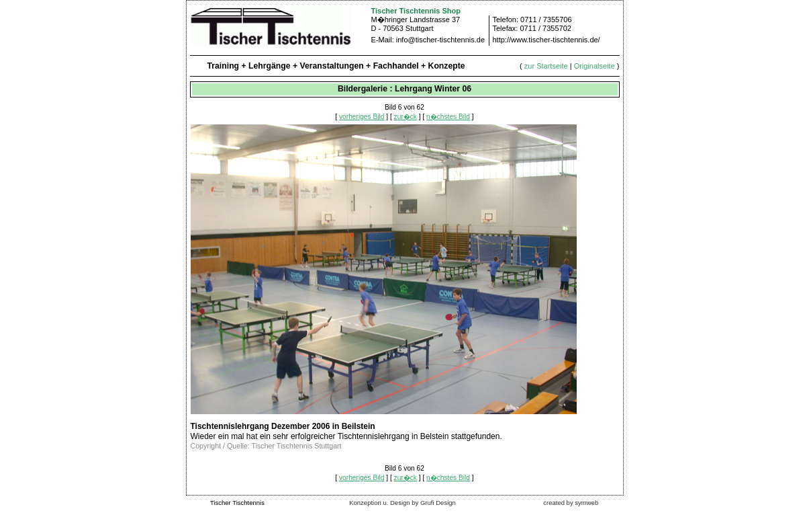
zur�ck (405, 116)
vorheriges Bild (361, 116)
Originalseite (594, 66)
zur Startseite (546, 66)
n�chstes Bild (448, 116)
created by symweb (570, 502)
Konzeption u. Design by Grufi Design (402, 502)
